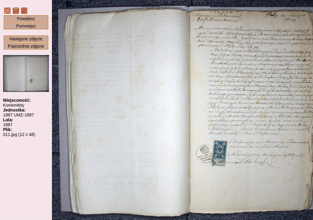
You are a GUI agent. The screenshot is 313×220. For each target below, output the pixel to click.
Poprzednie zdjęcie (26, 46)
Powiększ (26, 18)
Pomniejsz (26, 26)
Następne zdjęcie (25, 38)
